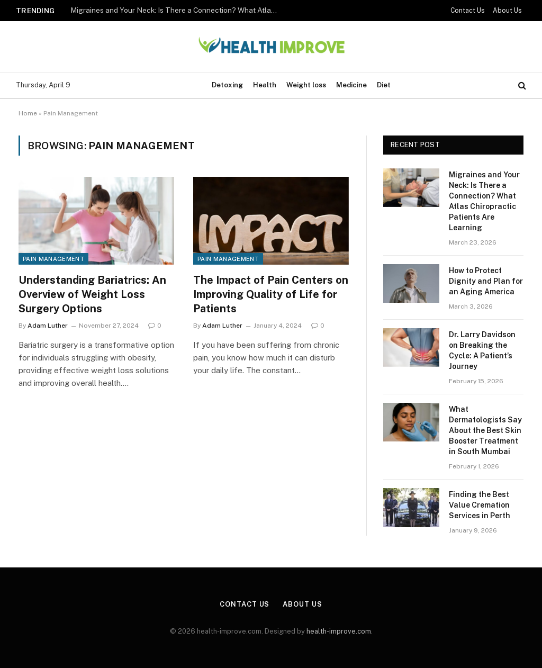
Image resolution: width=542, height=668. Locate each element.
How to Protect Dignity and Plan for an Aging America (486, 281)
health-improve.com (338, 631)
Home (28, 113)
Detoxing (227, 85)
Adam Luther (48, 325)
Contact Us (467, 10)
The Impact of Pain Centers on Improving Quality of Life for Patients (270, 294)
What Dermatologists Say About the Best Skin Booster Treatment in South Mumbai (485, 430)
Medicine (351, 85)
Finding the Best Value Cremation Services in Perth (479, 505)
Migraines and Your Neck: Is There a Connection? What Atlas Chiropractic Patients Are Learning (176, 10)
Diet (384, 85)
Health (264, 85)
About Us (507, 10)
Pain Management (53, 259)
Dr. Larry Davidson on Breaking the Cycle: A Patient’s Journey (482, 350)
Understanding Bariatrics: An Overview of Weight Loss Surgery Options (92, 294)
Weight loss (306, 85)
